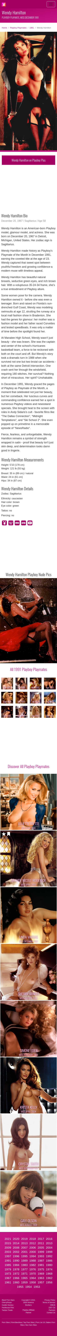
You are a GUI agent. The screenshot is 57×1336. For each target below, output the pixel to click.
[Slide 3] (18, 659)
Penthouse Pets (8, 1307)
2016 (49, 1238)
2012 (32, 1243)
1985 (8, 1265)
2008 (16, 1247)
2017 (41, 1238)
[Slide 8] (38, 659)
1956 (49, 1282)
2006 (32, 1247)
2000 (32, 1251)
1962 (49, 1278)
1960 (16, 1282)
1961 (8, 1282)
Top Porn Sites (28, 1322)
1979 (8, 1269)
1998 (49, 1251)
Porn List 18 (40, 1322)
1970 (32, 1273)
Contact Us (51, 1312)
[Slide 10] (46, 659)
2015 (8, 1243)
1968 (49, 1273)
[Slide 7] (34, 659)
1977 (24, 1269)
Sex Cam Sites (31, 1325)
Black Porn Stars (8, 1300)
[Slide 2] (14, 659)
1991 (31, 28)
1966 (16, 1278)
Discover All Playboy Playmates (28, 766)
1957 (41, 1282)
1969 (41, 1273)
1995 (24, 1256)
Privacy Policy (50, 1300)
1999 (41, 1251)
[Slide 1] (10, 659)
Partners (52, 1310)
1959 (24, 1282)
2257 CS (51, 1307)
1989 (24, 1260)
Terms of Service (49, 1302)
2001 (24, 1251)
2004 (49, 1247)
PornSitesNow (16, 1322)
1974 (49, 1269)
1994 (32, 1256)
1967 (8, 1278)
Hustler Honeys (7, 1305)
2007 (24, 1247)
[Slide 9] (42, 659)
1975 (41, 1269)
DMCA (52, 1305)
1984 (16, 1265)
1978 (16, 1269)
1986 (49, 1260)
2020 (16, 1238)
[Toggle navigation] (51, 4)
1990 (16, 1260)
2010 (49, 1243)
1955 (20, 1286)
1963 (41, 1278)
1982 (32, 1265)
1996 (16, 1256)
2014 (16, 1243)
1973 (8, 1273)
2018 (32, 1238)
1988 (32, 1260)
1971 (24, 1273)
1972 (16, 1273)
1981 (41, 1265)
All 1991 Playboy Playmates (28, 669)
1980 (49, 1265)
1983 (24, 1265)
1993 (41, 1256)
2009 (8, 1247)
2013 (24, 1243)
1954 (28, 1286)
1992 (49, 1256)
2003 (8, 1251)
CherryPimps (7, 1302)
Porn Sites (6, 1322)
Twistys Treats (7, 1310)
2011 (41, 1243)
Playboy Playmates (18, 28)
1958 (32, 1282)
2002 (16, 1251)
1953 (37, 1286)
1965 (24, 1278)
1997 (8, 1256)
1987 (41, 1260)
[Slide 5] (26, 659)
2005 (41, 1247)
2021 (8, 1238)
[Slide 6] (30, 659)
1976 (32, 1269)
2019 (24, 1238)
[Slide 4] (22, 659)
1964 (32, 1278)
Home (4, 28)
